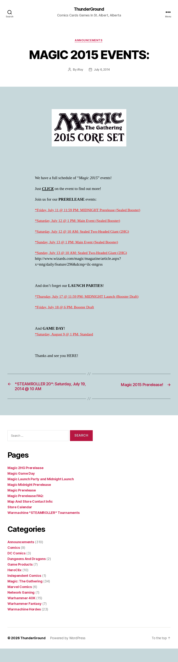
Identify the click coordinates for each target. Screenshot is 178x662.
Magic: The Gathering (25, 595)
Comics (13, 561)
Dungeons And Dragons (26, 572)
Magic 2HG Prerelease (25, 481)
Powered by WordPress (69, 651)
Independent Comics (24, 589)
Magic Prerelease (21, 504)
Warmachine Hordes (24, 623)
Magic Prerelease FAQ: (25, 509)
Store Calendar (19, 520)
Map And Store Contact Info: (30, 515)
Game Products (20, 578)
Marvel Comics (19, 600)
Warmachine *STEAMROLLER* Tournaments (43, 526)
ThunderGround (89, 9)
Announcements (89, 41)
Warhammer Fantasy (24, 617)
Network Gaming (21, 606)
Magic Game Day (21, 487)
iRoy (80, 70)
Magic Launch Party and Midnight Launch (40, 492)
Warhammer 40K (21, 611)
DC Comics (16, 567)
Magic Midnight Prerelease (29, 498)
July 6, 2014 (102, 70)
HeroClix (14, 583)
